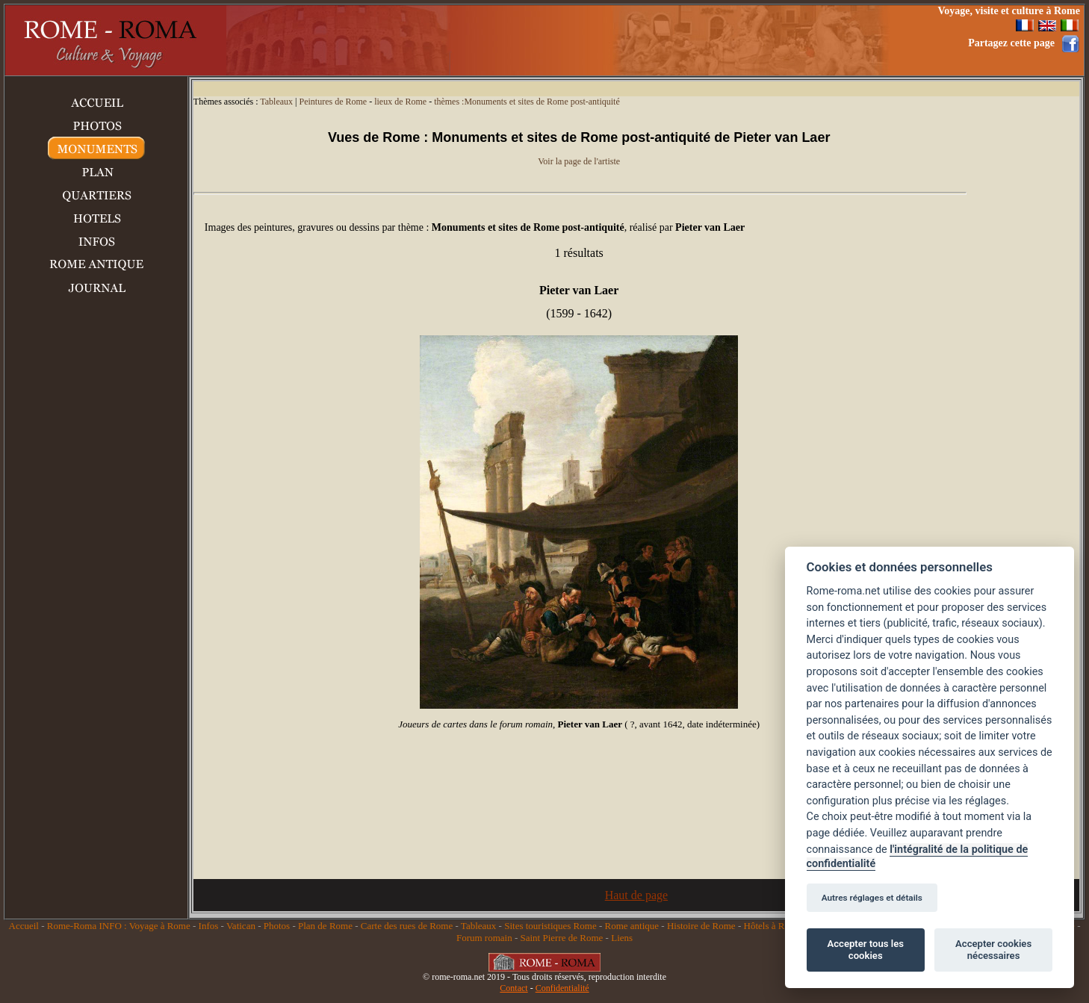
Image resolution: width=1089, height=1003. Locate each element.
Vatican (240, 925)
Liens (622, 937)
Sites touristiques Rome (550, 925)
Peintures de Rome (333, 101)
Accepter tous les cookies (866, 949)
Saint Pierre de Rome (562, 937)
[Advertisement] (647, 40)
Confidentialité (562, 988)
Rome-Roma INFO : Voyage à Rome (118, 925)
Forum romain (484, 937)
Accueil (24, 925)
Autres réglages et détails (872, 897)
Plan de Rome (325, 925)
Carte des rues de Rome (407, 925)
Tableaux (276, 101)
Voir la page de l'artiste (579, 161)
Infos (209, 925)
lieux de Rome (400, 101)
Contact (513, 988)
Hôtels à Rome (772, 925)
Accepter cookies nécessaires (993, 949)
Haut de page (636, 895)
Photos (277, 925)
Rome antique (632, 925)
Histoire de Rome (701, 925)
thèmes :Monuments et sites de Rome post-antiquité (527, 101)
